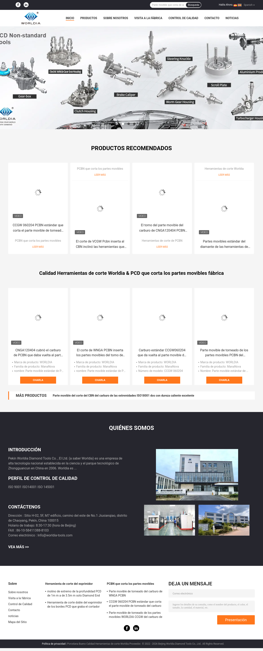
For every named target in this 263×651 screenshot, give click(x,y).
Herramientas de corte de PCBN (162, 240)
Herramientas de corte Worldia (224, 168)
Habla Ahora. (226, 4)
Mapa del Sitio (17, 622)
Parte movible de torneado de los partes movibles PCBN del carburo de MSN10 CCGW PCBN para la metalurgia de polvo (224, 353)
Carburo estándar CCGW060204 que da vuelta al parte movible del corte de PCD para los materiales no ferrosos (162, 353)
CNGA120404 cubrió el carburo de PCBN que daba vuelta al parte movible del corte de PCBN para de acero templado (38, 353)
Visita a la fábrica (148, 18)
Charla (38, 380)
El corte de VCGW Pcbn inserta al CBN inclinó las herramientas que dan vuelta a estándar (100, 244)
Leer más (38, 246)
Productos (88, 18)
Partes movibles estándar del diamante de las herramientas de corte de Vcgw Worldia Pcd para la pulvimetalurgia (224, 244)
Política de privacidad (53, 643)
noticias (232, 18)
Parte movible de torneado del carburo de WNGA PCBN (135, 593)
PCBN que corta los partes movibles (38, 240)
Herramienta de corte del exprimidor (69, 583)
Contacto (211, 18)
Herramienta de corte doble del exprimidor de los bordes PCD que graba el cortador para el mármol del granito (74, 605)
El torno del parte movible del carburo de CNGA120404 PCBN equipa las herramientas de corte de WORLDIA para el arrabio (162, 228)
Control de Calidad (183, 18)
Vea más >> (18, 547)
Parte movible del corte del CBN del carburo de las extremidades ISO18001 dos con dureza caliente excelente (123, 395)
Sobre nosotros (115, 18)
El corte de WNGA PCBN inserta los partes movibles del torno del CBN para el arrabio (100, 353)
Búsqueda (193, 4)
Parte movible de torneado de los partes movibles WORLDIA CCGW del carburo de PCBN (135, 615)
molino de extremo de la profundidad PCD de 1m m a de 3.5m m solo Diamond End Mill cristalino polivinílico (74, 594)
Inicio (70, 18)
